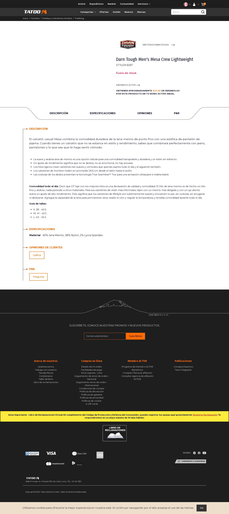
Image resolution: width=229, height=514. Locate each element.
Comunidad (127, 4)
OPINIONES (144, 113)
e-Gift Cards (92, 404)
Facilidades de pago (91, 370)
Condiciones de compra (91, 388)
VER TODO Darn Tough (155, 44)
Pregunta (38, 276)
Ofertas (104, 12)
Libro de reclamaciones (46, 382)
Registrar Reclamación (205, 415)
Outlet (116, 12)
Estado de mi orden (91, 366)
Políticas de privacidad (91, 397)
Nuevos (129, 12)
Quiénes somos (46, 366)
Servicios (144, 4)
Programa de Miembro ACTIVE (137, 366)
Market (112, 4)
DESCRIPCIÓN (59, 113)
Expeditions (97, 4)
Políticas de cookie (91, 401)
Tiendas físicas (46, 373)
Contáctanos (45, 376)
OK (201, 508)
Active (81, 4)
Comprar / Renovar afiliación (137, 373)
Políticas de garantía (91, 394)
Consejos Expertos (183, 366)
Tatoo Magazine (183, 370)
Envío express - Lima (91, 373)
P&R (176, 113)
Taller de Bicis (46, 379)
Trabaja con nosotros (46, 370)
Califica (37, 255)
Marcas (141, 12)
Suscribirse (135, 336)
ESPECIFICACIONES (103, 113)
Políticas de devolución (92, 391)
